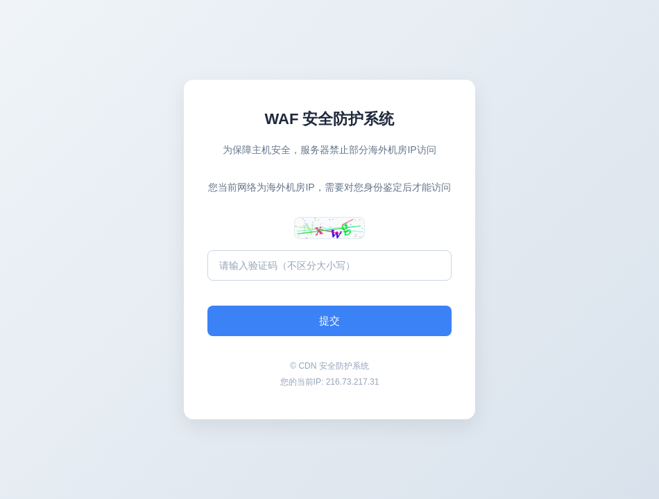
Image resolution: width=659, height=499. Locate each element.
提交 (329, 320)
